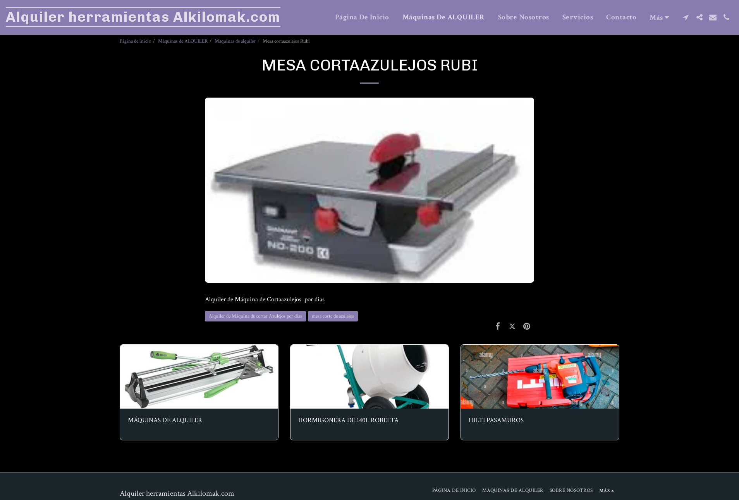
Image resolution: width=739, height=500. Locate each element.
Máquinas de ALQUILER (183, 41)
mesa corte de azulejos (333, 316)
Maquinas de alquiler (235, 41)
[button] (685, 17)
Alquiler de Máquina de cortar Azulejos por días (255, 316)
